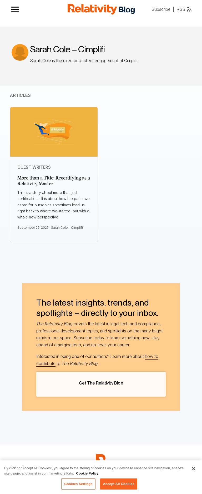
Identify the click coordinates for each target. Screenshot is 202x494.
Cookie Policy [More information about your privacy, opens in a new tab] (87, 475)
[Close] (193, 471)
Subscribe (161, 9)
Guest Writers (34, 167)
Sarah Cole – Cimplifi (67, 227)
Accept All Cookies (118, 486)
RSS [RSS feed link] (184, 9)
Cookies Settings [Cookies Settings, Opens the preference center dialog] (78, 486)
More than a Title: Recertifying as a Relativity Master (53, 181)
